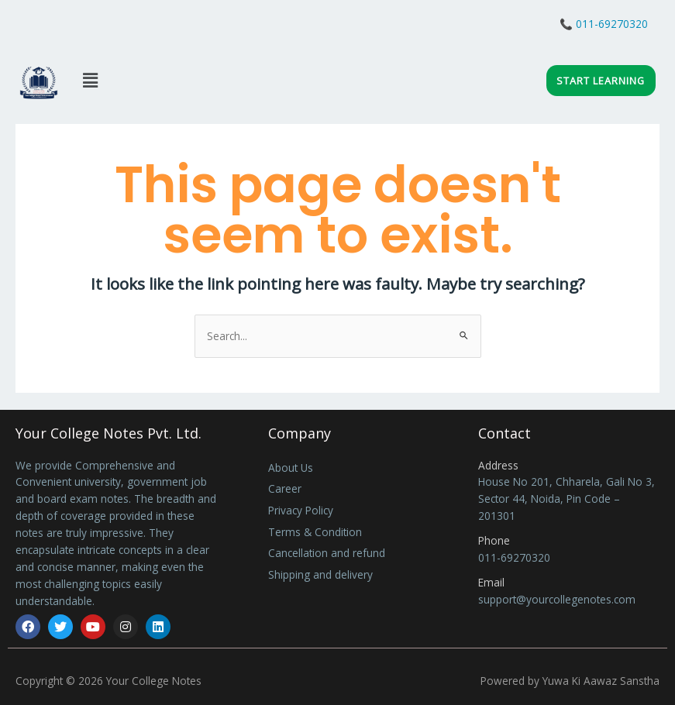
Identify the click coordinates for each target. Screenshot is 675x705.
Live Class (70, 28)
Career (284, 488)
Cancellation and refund (326, 552)
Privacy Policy (300, 510)
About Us (290, 467)
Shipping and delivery (320, 574)
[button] (90, 80)
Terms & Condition (315, 531)
